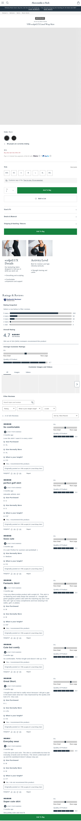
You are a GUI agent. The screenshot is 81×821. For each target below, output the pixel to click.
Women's (5, 13)
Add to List (40, 199)
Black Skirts (25, 13)
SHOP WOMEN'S (33, 9)
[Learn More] (39, 156)
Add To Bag (47, 190)
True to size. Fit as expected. (33, 180)
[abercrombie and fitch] (40, 2)
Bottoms (12, 13)
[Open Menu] (2, 3)
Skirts (18, 13)
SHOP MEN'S (48, 9)
